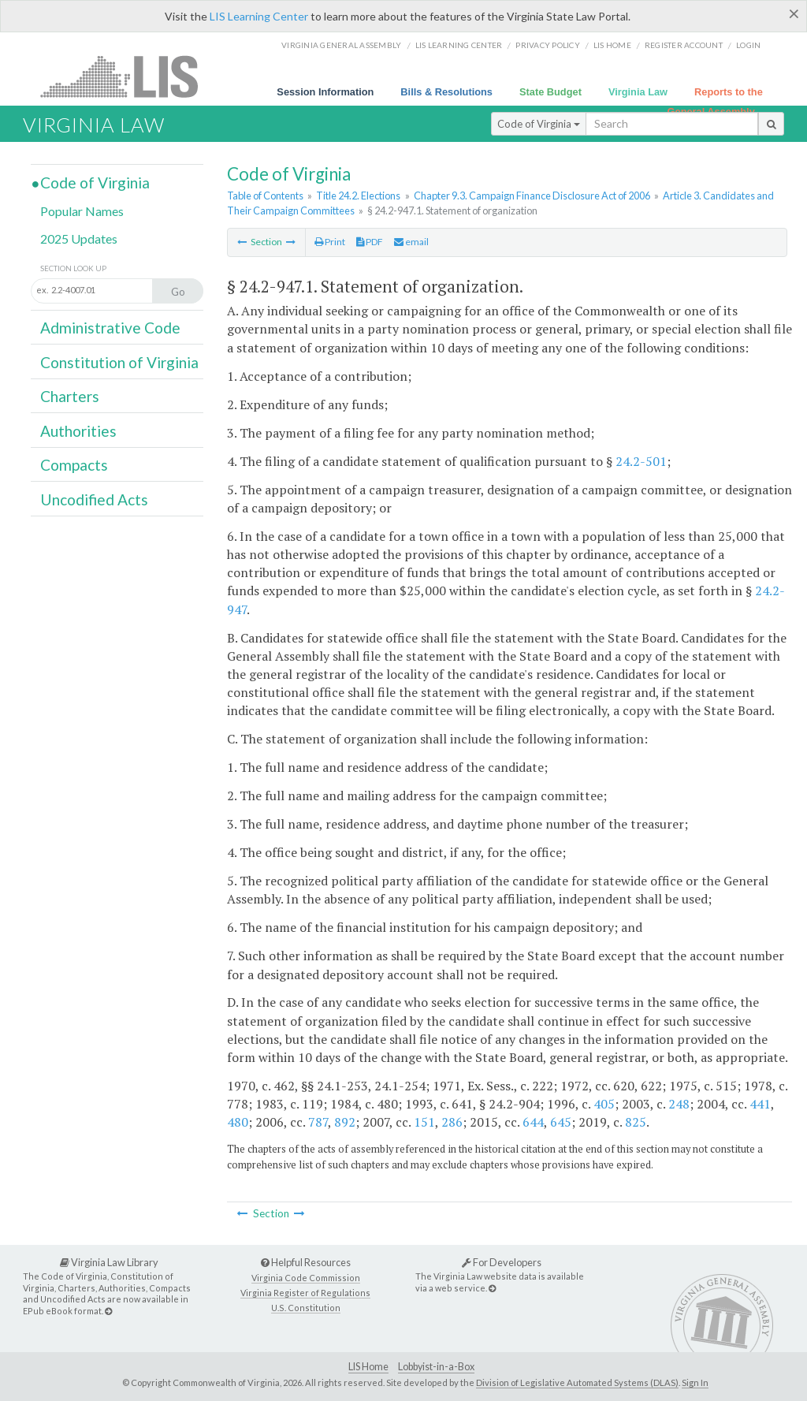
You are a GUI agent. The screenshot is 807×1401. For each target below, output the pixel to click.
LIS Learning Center (259, 16)
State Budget (550, 92)
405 (604, 1103)
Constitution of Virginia (119, 362)
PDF (369, 242)
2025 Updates (78, 238)
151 (424, 1122)
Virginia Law (638, 92)
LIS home (612, 45)
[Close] (794, 13)
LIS (128, 76)
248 (679, 1103)
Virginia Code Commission (305, 1277)
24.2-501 (641, 461)
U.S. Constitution (305, 1307)
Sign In (695, 1382)
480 (237, 1122)
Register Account (684, 45)
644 (533, 1122)
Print (329, 242)
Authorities (78, 431)
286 (452, 1122)
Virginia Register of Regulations (305, 1292)
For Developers (501, 1262)
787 (318, 1122)
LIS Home (368, 1367)
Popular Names (82, 210)
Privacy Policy (547, 45)
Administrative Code (110, 328)
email (411, 242)
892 (344, 1122)
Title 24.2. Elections (358, 195)
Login (748, 45)
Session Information (325, 92)
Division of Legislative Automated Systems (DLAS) (577, 1382)
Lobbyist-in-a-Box (436, 1367)
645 (560, 1122)
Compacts (74, 465)
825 (635, 1122)
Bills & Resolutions (446, 92)
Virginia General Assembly (341, 45)
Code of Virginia (538, 123)
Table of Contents (265, 195)
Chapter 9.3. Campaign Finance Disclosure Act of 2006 (532, 195)
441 (760, 1103)
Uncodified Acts (94, 499)
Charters (69, 396)
